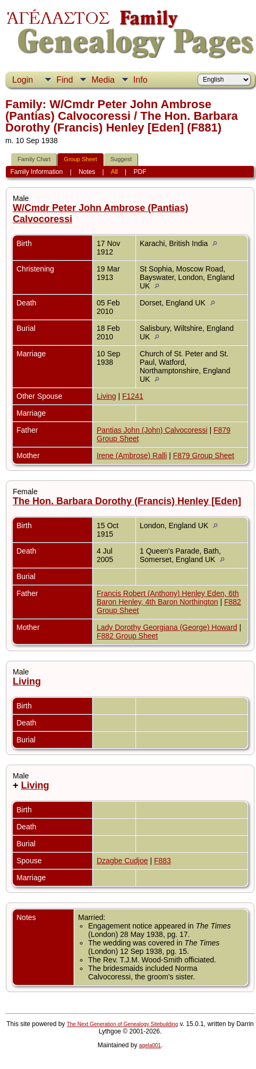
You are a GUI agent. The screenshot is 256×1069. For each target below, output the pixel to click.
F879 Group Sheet (203, 455)
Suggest (121, 159)
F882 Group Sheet (127, 636)
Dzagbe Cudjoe (122, 860)
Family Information (36, 172)
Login (22, 79)
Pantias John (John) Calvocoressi (152, 430)
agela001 (150, 1045)
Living (106, 396)
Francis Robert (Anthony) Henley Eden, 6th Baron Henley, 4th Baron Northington (168, 597)
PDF (140, 172)
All (113, 172)
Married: (91, 917)
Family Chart (34, 159)
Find (64, 79)
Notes (87, 172)
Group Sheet (80, 159)
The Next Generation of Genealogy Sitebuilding (122, 1024)
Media (103, 79)
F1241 (132, 396)
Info (140, 79)
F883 (162, 860)
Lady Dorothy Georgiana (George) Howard (167, 627)
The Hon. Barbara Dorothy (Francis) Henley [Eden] (127, 501)
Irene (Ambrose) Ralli (132, 455)
